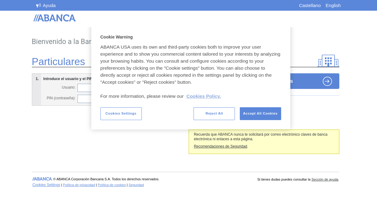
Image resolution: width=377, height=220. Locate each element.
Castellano (310, 5)
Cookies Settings (46, 185)
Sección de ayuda (324, 179)
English (333, 5)
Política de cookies (112, 185)
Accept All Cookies (260, 113)
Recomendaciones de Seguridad (220, 146)
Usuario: (69, 87)
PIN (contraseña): (61, 98)
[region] (190, 76)
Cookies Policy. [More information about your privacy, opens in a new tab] (204, 96)
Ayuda (49, 5)
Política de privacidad (79, 185)
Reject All (214, 113)
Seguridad (136, 185)
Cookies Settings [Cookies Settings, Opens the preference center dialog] (120, 113)
